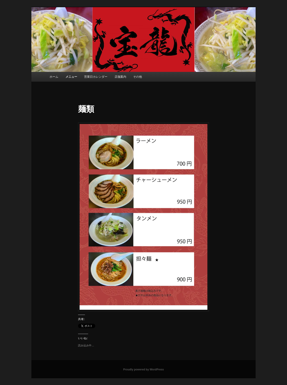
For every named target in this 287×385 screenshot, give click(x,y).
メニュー (71, 76)
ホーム (54, 76)
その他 (137, 76)
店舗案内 (120, 76)
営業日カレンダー (95, 76)
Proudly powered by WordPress (143, 369)
